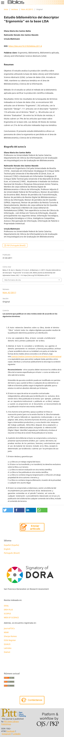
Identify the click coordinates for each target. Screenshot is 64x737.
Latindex (8, 648)
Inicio (6, 9)
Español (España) (11, 545)
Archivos (14, 9)
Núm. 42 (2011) (27, 9)
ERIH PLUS (8, 609)
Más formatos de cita (12, 280)
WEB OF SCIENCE (11, 617)
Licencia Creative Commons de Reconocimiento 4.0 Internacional (36, 356)
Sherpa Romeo (10, 636)
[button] (8, 510)
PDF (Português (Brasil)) (16, 245)
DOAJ (6, 605)
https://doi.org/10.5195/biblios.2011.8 (25, 46)
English (7, 549)
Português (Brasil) (12, 553)
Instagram (6, 734)
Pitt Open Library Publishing (10, 722)
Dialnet (7, 652)
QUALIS (7, 644)
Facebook (11, 731)
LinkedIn (17, 734)
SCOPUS (7, 613)
